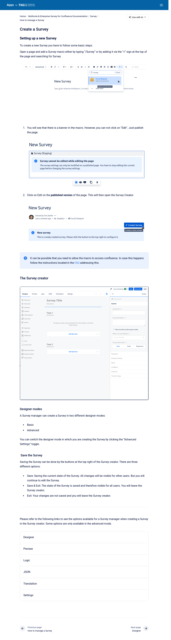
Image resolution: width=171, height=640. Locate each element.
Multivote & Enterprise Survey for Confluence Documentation (57, 16)
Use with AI (137, 17)
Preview (28, 548)
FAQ (77, 262)
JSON (26, 572)
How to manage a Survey (32, 20)
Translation (30, 583)
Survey (93, 16)
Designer (28, 537)
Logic (26, 560)
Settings (28, 595)
